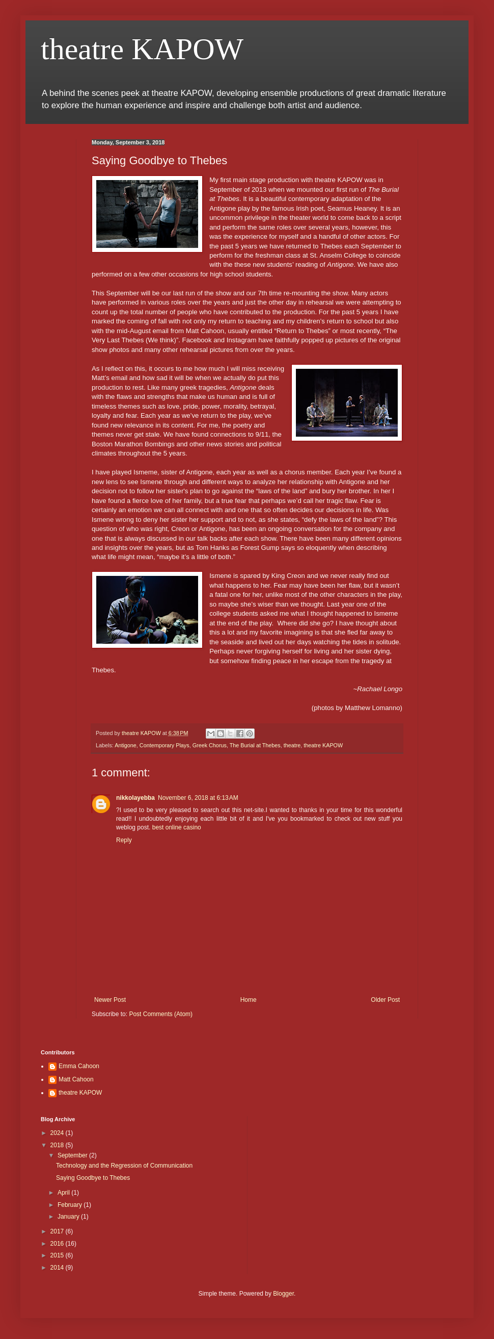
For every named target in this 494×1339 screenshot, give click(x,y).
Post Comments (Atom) (161, 1014)
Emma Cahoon (79, 1066)
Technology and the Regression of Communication (124, 1165)
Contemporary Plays (164, 745)
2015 (58, 1255)
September (73, 1155)
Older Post (385, 999)
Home (248, 999)
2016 (58, 1243)
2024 (58, 1132)
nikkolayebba (135, 797)
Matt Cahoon (76, 1079)
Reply (124, 840)
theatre (292, 745)
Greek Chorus (210, 745)
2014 (58, 1267)
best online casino (176, 827)
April (64, 1192)
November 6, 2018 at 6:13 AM (198, 797)
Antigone (125, 745)
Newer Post (110, 999)
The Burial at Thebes (255, 745)
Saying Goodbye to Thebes (93, 1177)
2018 (58, 1145)
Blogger (283, 1293)
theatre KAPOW (142, 49)
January (69, 1216)
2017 (58, 1231)
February (71, 1204)
